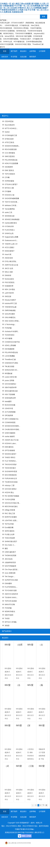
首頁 (4, 51)
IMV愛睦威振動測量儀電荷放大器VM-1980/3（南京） (42, 766)
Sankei (7, 132)
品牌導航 (32, 51)
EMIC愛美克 (9, 447)
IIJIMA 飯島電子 (10, 552)
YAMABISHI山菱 (10, 307)
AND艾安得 (9, 258)
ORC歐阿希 (9, 415)
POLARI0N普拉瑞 (11, 160)
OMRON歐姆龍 (10, 310)
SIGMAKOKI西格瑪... (12, 146)
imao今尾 (8, 254)
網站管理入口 (39, 832)
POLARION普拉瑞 (11, 352)
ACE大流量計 (9, 247)
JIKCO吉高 (9, 559)
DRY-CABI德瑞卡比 (12, 419)
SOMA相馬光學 (10, 398)
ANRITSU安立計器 (11, 265)
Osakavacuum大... (11, 240)
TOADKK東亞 (9, 335)
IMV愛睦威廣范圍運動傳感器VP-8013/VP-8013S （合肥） (30, 645)
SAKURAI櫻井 (10, 314)
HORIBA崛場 (9, 181)
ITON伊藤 (8, 328)
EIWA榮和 (8, 583)
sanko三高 (8, 212)
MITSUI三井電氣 (11, 622)
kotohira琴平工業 (11, 303)
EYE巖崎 (8, 191)
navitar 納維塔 (10, 436)
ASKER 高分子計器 (12, 440)
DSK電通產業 (9, 349)
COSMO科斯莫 (10, 422)
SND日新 (8, 296)
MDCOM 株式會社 (11, 506)
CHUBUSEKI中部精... (12, 429)
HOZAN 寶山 (9, 492)
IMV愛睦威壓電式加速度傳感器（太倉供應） (8, 685)
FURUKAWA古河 (11, 478)
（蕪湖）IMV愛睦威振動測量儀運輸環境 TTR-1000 (42, 685)
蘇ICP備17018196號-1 (26, 832)
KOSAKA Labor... (11, 443)
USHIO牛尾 (9, 408)
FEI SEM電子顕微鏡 (12, 496)
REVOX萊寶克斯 (11, 149)
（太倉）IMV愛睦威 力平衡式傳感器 (42, 645)
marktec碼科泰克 (11, 223)
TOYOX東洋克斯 (11, 590)
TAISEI (7, 618)
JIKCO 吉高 (9, 268)
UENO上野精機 (10, 345)
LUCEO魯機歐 (10, 356)
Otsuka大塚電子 (10, 300)
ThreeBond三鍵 (10, 359)
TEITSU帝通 (9, 524)
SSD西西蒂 (9, 167)
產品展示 (23, 51)
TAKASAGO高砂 (11, 464)
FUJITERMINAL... (11, 587)
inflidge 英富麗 (10, 510)
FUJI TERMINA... (11, 461)
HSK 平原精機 (10, 394)
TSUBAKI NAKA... (11, 597)
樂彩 (6, 548)
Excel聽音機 (9, 527)
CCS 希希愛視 (10, 153)
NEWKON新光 (10, 611)
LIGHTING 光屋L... (11, 520)
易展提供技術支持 (11, 832)
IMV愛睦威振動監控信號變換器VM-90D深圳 (19, 725)
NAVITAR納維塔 (10, 566)
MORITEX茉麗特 (11, 517)
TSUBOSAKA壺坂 (11, 482)
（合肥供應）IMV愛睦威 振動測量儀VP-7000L (19, 645)
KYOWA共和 (9, 226)
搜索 (43, 17)
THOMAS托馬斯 (10, 555)
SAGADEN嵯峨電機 (12, 198)
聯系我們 (32, 57)
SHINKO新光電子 (11, 541)
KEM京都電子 (10, 251)
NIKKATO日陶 (10, 604)
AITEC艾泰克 (9, 142)
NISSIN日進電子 (10, 454)
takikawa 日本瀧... (11, 205)
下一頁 (44, 805)
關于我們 (14, 51)
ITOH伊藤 (8, 608)
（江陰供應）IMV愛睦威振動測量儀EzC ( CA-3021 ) (30, 766)
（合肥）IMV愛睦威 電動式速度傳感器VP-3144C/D (19, 685)
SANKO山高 (9, 233)
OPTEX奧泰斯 (10, 450)
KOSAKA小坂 (9, 195)
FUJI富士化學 (9, 534)
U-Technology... (10, 324)
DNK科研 (8, 275)
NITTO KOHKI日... (11, 128)
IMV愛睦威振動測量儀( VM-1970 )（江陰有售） (19, 766)
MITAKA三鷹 (9, 188)
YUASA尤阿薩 (10, 499)
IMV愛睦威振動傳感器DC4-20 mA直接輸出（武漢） (42, 725)
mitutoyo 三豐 (9, 485)
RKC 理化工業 (10, 513)
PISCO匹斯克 (9, 282)
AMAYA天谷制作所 (11, 594)
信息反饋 (23, 57)
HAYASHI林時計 (10, 384)
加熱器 (7, 625)
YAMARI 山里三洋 (11, 244)
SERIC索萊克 (9, 531)
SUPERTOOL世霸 (11, 580)
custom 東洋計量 (11, 377)
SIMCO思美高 (10, 156)
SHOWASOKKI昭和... (12, 426)
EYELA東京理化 (10, 261)
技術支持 (4, 57)
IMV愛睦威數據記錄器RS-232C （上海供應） (8, 645)
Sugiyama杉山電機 (11, 237)
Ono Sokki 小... (10, 545)
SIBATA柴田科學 (11, 387)
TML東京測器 (9, 366)
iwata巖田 (8, 401)
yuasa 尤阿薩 (9, 380)
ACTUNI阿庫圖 (10, 412)
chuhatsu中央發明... (12, 331)
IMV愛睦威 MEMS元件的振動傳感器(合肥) (30, 685)
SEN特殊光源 (9, 216)
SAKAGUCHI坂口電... (12, 503)
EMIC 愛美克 (9, 170)
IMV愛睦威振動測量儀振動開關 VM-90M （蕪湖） (8, 725)
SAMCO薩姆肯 (10, 433)
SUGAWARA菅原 (11, 471)
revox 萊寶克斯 (10, 573)
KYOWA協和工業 (11, 135)
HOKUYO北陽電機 (11, 163)
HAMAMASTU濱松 (11, 363)
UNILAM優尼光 (10, 317)
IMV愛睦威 (8, 373)
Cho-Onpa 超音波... (12, 569)
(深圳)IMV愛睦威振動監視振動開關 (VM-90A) (30, 725)
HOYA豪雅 (8, 338)
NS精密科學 (9, 286)
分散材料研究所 (10, 562)
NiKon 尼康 (9, 272)
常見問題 (14, 57)
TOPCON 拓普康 (11, 601)
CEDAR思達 (9, 121)
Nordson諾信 (9, 279)
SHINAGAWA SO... (11, 370)
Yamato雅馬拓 (10, 209)
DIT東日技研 (9, 139)
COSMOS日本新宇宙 (12, 342)
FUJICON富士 (10, 230)
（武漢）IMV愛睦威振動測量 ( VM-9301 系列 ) (8, 766)
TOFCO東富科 (10, 174)
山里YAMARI (9, 293)
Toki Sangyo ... (10, 576)
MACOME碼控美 (11, 475)
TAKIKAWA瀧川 (10, 468)
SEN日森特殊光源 (11, 391)
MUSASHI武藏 (10, 405)
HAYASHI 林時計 (11, 489)
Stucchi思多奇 (10, 125)
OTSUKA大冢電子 (11, 184)
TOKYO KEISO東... (12, 202)
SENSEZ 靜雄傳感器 (12, 219)
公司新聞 (42, 51)
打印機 (7, 177)
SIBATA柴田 (9, 615)
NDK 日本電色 (10, 289)
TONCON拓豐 (10, 538)
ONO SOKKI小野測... (12, 321)
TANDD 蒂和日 (10, 457)
